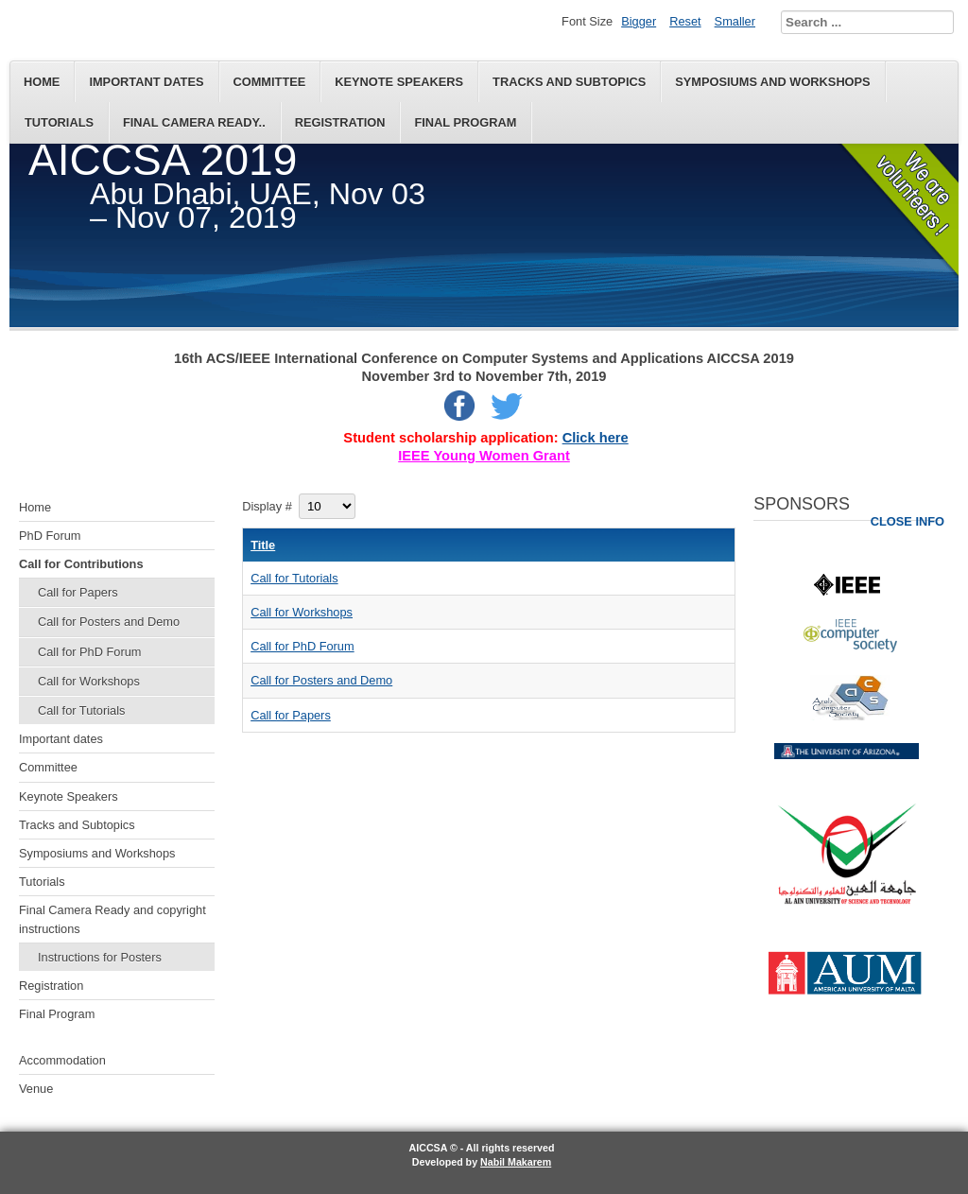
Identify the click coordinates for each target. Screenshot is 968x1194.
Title (263, 545)
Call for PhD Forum (90, 652)
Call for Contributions (81, 564)
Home (42, 82)
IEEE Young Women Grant (484, 455)
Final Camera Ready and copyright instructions (112, 919)
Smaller (735, 21)
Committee (269, 82)
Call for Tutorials (81, 710)
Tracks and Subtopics (569, 82)
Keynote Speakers (399, 82)
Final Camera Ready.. (194, 122)
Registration (340, 122)
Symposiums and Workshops (772, 82)
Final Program (465, 122)
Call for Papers (78, 592)
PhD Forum (49, 535)
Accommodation (62, 1060)
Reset (684, 21)
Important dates (146, 82)
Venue (36, 1089)
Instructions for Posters (100, 957)
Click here (595, 437)
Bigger (638, 21)
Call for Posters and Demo (109, 621)
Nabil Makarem (515, 1162)
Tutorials (59, 122)
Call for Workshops (89, 681)
